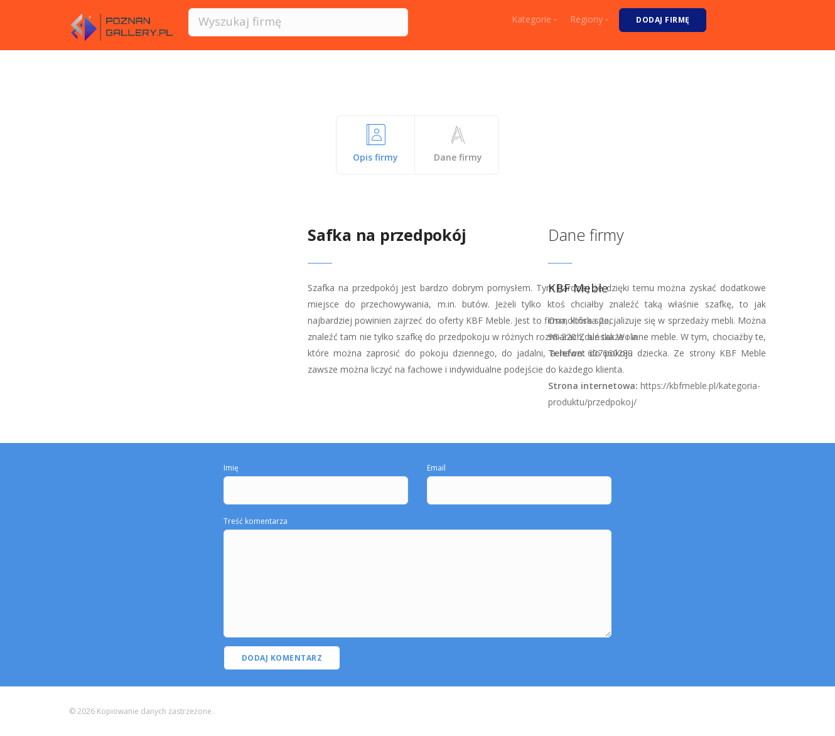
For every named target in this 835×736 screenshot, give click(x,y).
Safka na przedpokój (387, 234)
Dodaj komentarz (282, 658)
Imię (231, 467)
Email (436, 467)
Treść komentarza (256, 521)
